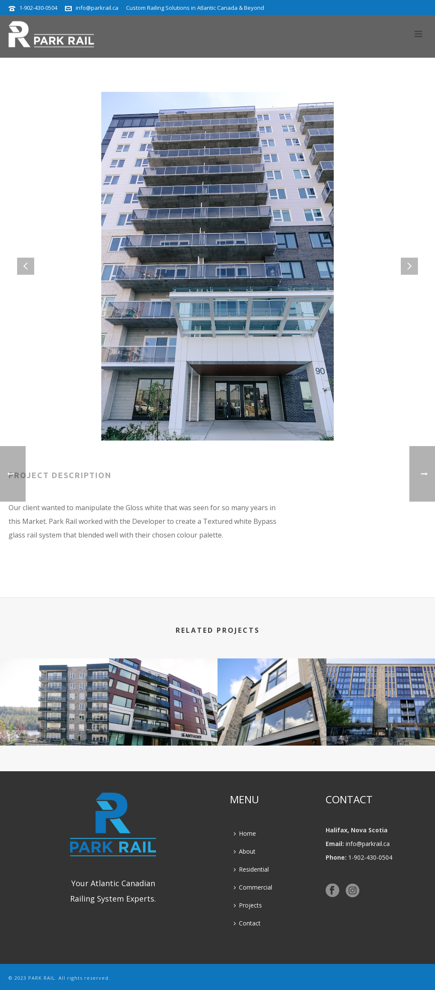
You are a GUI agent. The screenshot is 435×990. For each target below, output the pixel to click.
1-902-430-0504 (38, 8)
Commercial (253, 887)
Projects (248, 905)
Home (245, 833)
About (245, 851)
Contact (247, 923)
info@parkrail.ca (97, 8)
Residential (251, 869)
